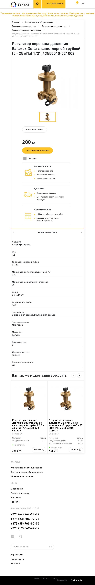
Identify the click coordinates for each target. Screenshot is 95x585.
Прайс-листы (17, 559)
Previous (13, 232)
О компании (17, 489)
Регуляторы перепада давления (26, 30)
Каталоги (15, 563)
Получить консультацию (37, 151)
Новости (15, 502)
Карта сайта (17, 555)
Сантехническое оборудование (27, 472)
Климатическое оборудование (39, 22)
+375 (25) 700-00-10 (25, 523)
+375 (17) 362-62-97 (25, 528)
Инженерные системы (22, 476)
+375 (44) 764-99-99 (25, 514)
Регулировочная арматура (24, 26)
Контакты (16, 497)
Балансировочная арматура (54, 26)
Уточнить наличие (34, 129)
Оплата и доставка (20, 493)
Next (82, 232)
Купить (37, 450)
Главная (15, 22)
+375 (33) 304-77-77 (25, 519)
